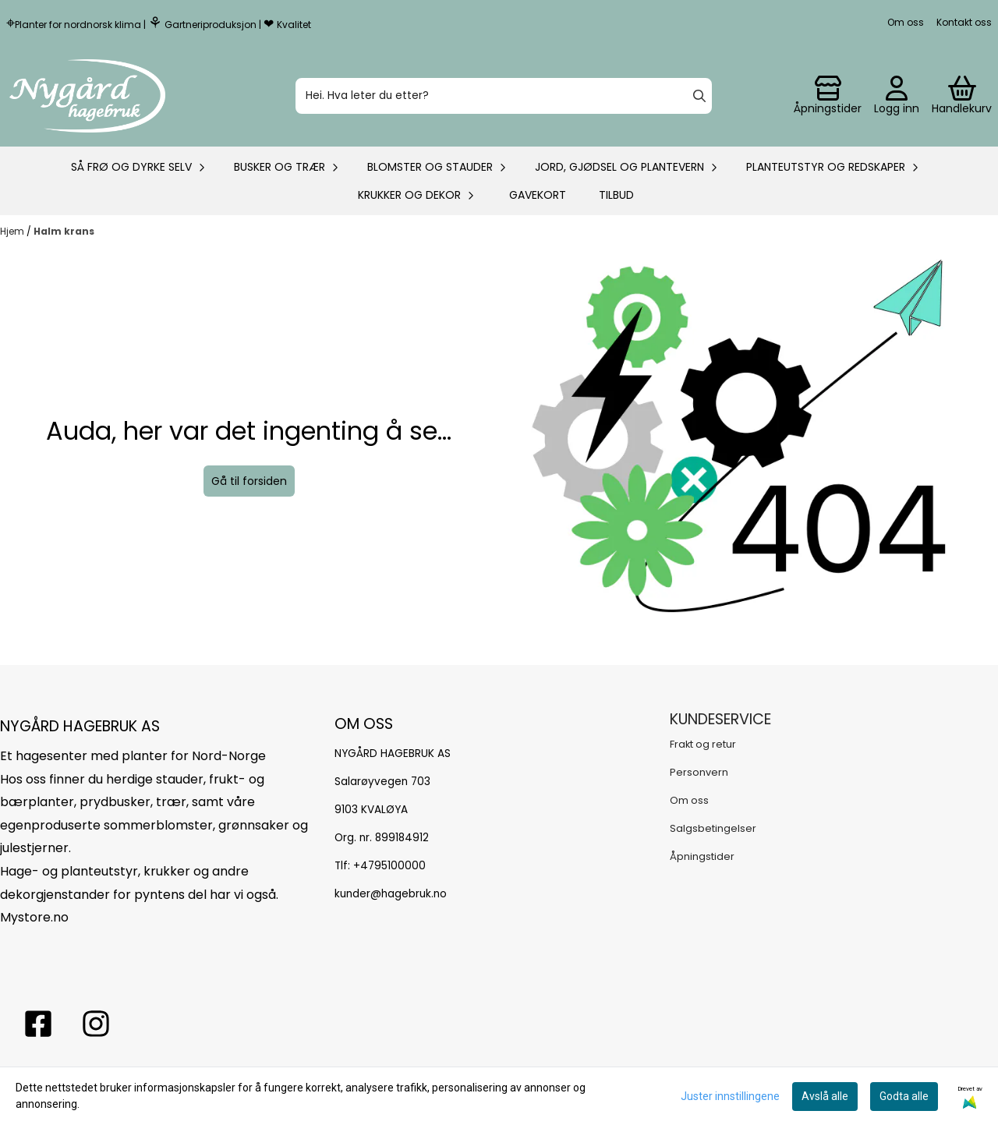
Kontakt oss (964, 22)
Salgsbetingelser (713, 828)
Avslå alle (825, 1096)
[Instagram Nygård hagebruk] (96, 1023)
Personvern (699, 772)
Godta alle (904, 1096)
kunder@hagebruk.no (390, 893)
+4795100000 (389, 865)
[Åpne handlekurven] (961, 95)
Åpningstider (702, 856)
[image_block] (749, 455)
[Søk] (504, 96)
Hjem (13, 231)
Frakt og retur (703, 744)
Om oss (905, 22)
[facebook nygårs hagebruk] (38, 1023)
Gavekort (537, 195)
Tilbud (616, 195)
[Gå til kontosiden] (827, 95)
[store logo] (87, 96)
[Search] (699, 96)
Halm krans (64, 231)
